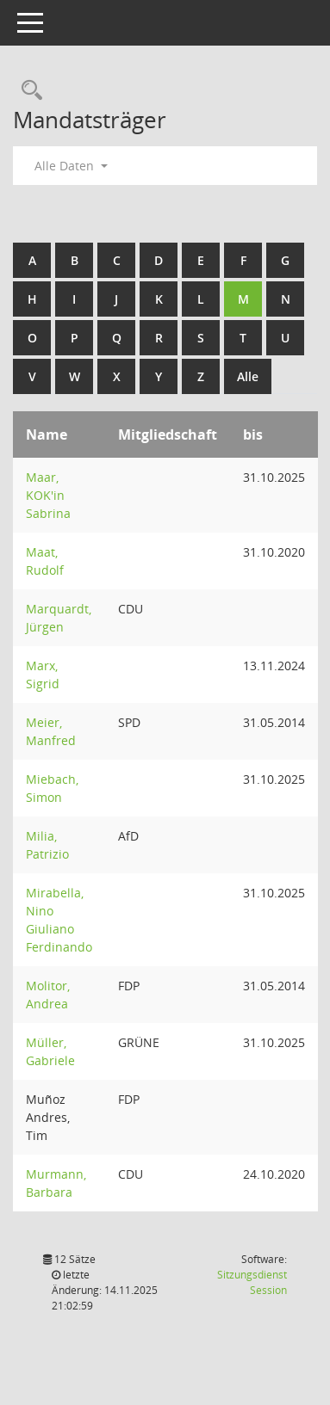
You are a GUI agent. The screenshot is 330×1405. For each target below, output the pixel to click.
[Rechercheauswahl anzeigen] (27, 91)
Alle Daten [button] (71, 165)
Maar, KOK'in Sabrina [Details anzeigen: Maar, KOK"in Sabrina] (48, 495)
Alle (247, 376)
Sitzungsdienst (252, 1282)
